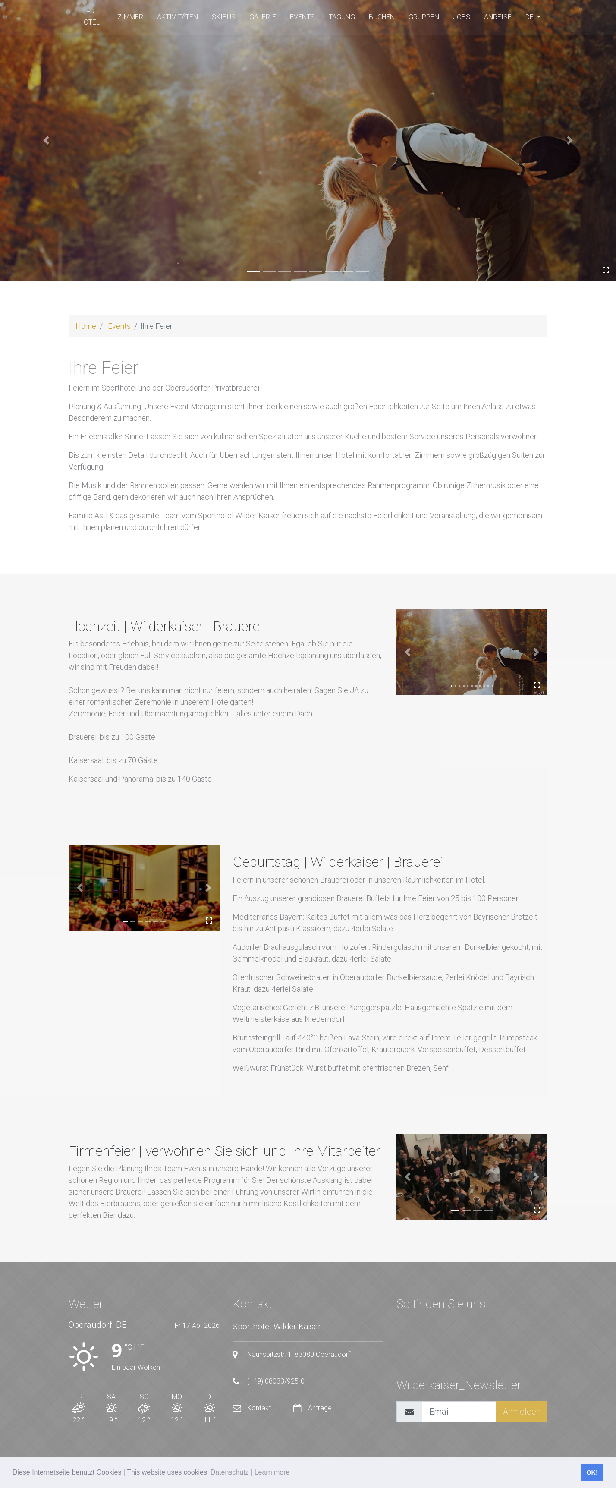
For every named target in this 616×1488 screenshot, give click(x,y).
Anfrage (312, 1408)
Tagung (342, 17)
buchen (382, 17)
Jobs (461, 17)
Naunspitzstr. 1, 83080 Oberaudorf (291, 1354)
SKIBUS (224, 17)
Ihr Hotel (89, 17)
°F (140, 1347)
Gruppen (424, 17)
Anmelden (522, 1411)
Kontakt (253, 1408)
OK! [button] (591, 1472)
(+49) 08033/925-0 (269, 1381)
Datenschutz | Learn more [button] (250, 1472)
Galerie (262, 17)
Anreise (498, 17)
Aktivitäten (177, 17)
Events (302, 17)
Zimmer (130, 17)
